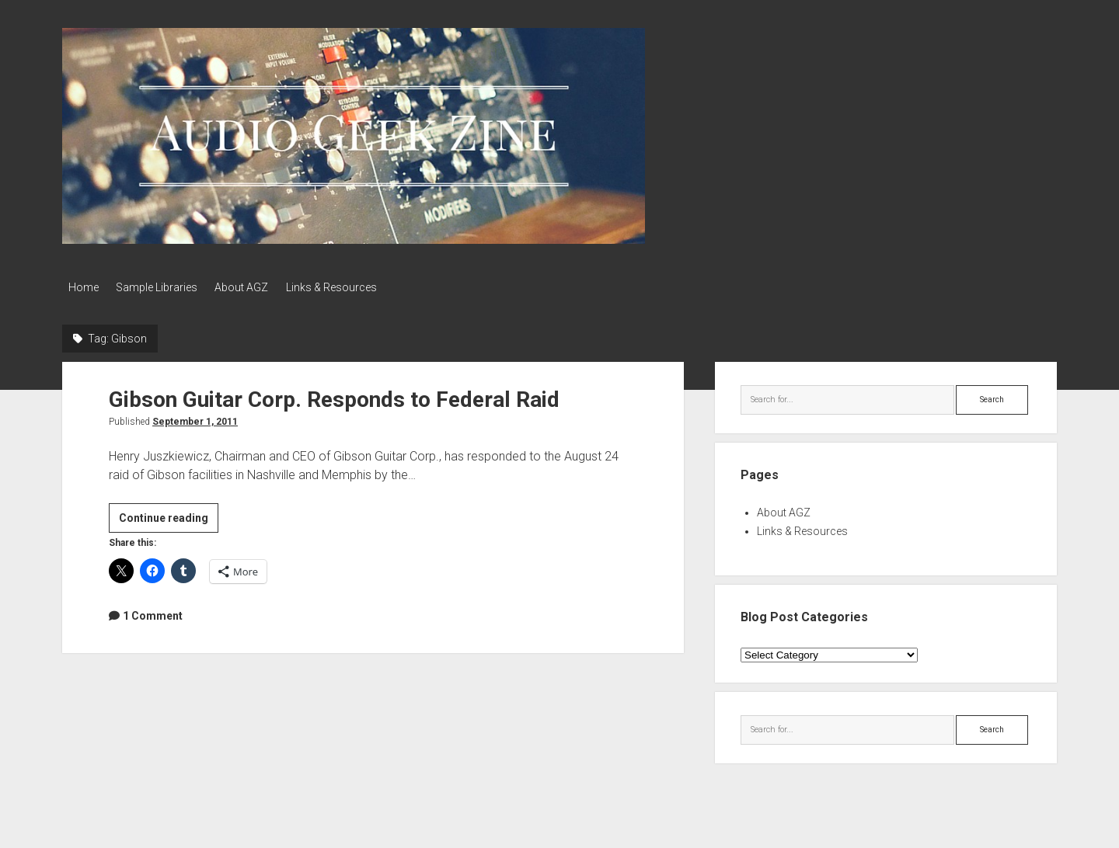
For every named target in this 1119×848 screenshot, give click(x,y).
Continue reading (168, 517)
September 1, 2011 (195, 418)
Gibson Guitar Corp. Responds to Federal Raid (334, 396)
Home (83, 287)
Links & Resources (349, 287)
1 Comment (153, 612)
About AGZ (254, 287)
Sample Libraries (163, 287)
